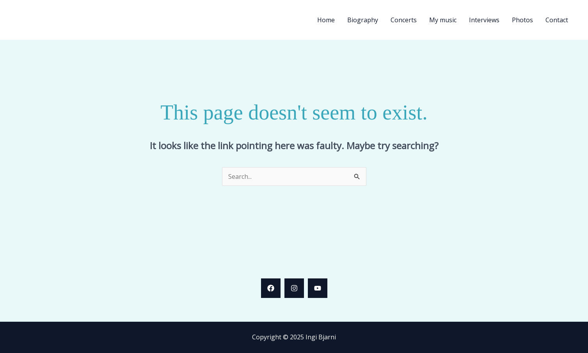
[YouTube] (317, 288)
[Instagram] (294, 288)
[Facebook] (271, 288)
